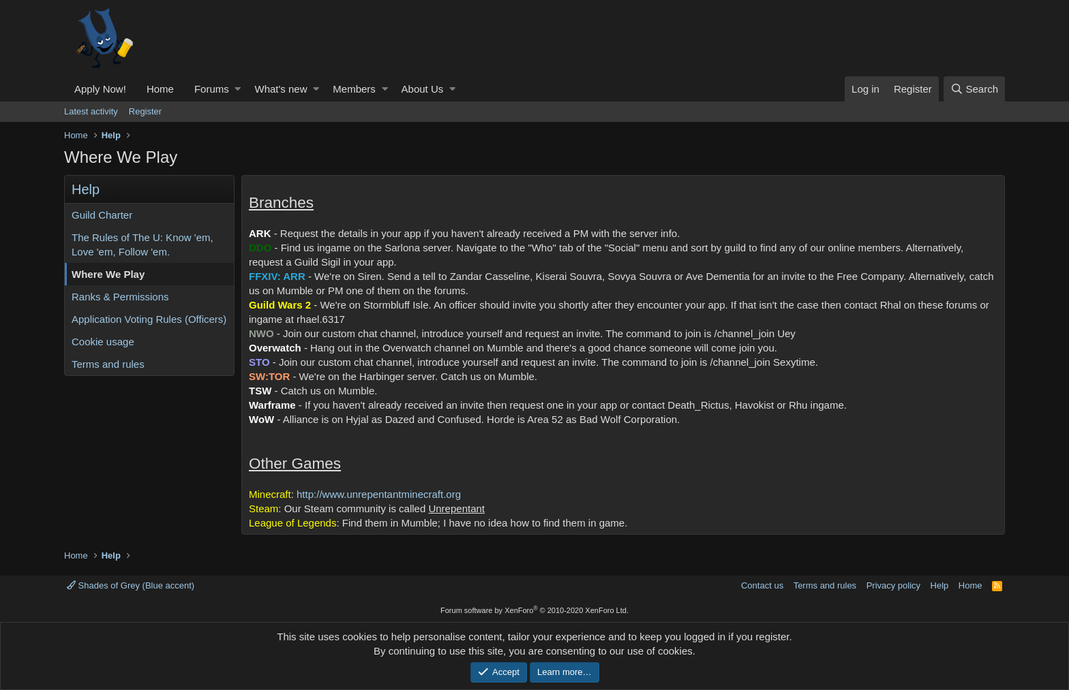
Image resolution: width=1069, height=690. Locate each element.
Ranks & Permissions (120, 296)
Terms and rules (108, 364)
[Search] (974, 88)
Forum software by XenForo (534, 610)
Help (940, 585)
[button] (237, 88)
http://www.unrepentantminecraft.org (379, 494)
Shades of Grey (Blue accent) (130, 585)
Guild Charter (102, 215)
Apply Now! (100, 89)
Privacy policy (893, 585)
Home (160, 89)
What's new (280, 89)
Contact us (762, 585)
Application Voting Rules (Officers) (149, 319)
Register (145, 111)
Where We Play (108, 274)
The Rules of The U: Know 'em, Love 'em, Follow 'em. (142, 244)
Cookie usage (103, 341)
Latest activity (91, 111)
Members (354, 89)
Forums (211, 89)
